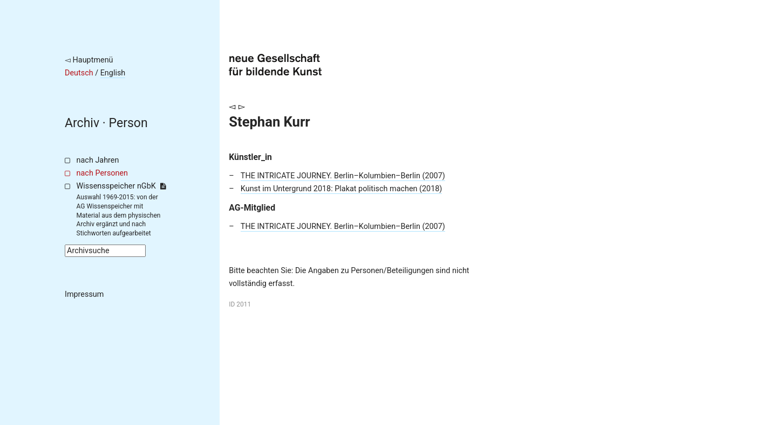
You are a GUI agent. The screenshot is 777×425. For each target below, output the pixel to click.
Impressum (84, 294)
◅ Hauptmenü (89, 60)
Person (128, 123)
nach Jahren (98, 160)
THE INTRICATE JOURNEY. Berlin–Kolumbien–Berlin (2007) (343, 175)
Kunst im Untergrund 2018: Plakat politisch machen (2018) (341, 188)
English (113, 73)
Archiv (82, 123)
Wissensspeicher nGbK (121, 186)
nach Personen (102, 173)
